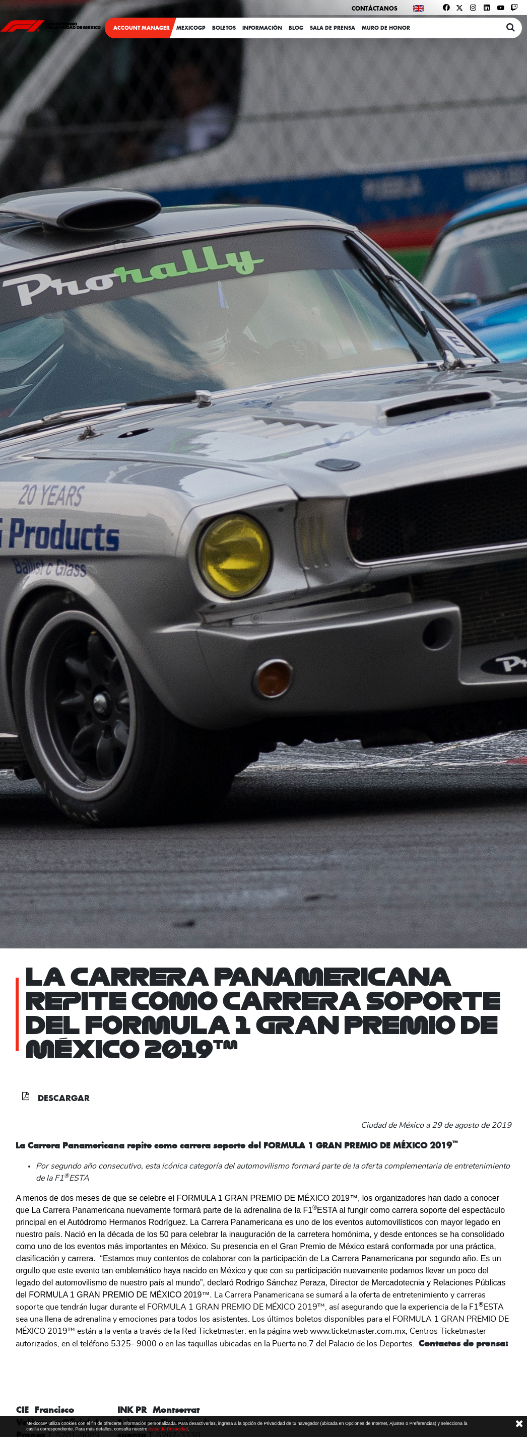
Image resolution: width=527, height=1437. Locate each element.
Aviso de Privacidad (168, 1428)
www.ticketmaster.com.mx (358, 1331)
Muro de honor (386, 28)
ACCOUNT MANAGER (141, 28)
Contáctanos (375, 8)
